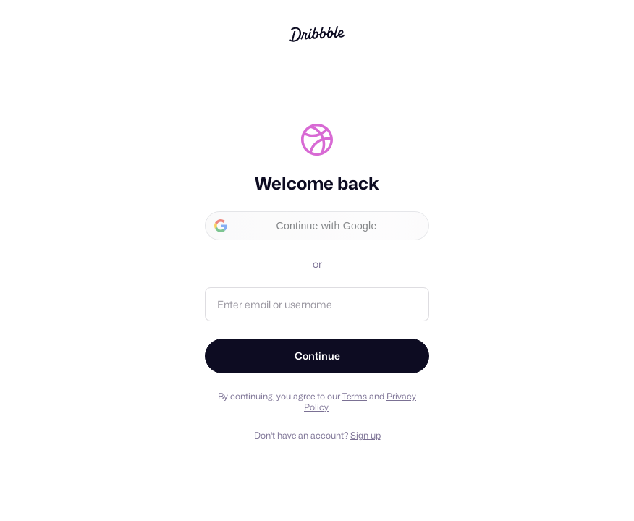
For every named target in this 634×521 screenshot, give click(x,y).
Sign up (365, 435)
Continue (317, 356)
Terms (354, 396)
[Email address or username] (317, 304)
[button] (317, 225)
